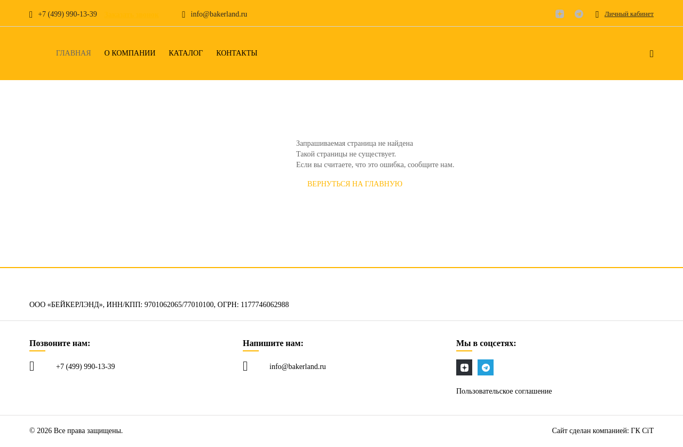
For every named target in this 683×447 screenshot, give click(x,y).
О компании (130, 53)
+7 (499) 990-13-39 (85, 367)
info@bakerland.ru (297, 367)
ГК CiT (642, 431)
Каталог (186, 53)
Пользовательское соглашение (504, 391)
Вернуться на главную (354, 184)
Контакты (236, 53)
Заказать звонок (131, 15)
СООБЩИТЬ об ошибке (470, 184)
